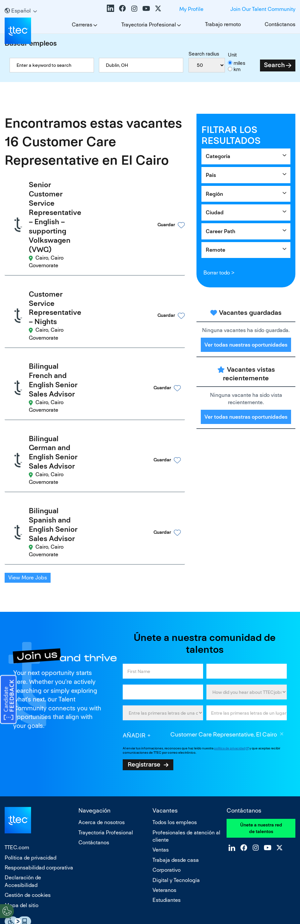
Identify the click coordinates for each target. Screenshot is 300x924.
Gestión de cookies (28, 777)
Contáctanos (280, 24)
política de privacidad (229, 630)
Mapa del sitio (21, 787)
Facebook (122, 8)
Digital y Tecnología (176, 762)
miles (239, 63)
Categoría (218, 156)
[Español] (21, 11)
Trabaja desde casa (175, 742)
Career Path (220, 231)
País (211, 175)
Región (214, 193)
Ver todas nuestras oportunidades (245, 344)
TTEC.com (17, 730)
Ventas (160, 732)
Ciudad (215, 212)
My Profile (191, 9)
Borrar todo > (218, 272)
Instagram (134, 8)
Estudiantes (166, 782)
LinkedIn (110, 8)
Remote (215, 249)
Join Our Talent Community (262, 9)
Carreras (82, 24)
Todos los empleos (174, 704)
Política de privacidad (30, 739)
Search (274, 65)
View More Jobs (27, 460)
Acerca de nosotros (101, 704)
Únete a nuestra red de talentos (261, 710)
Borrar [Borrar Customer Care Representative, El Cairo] (282, 617)
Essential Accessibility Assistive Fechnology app (18, 804)
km (237, 69)
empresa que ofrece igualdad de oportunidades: (98, 849)
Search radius (204, 54)
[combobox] (141, 65)
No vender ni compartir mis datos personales (150, 890)
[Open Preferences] (7, 910)
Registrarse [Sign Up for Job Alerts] (144, 647)
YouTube (146, 8)
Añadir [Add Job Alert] (134, 617)
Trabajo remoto (223, 24)
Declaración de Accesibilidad (23, 764)
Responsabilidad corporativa (39, 750)
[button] (160, 203)
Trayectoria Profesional (148, 24)
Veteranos (164, 772)
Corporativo (166, 752)
